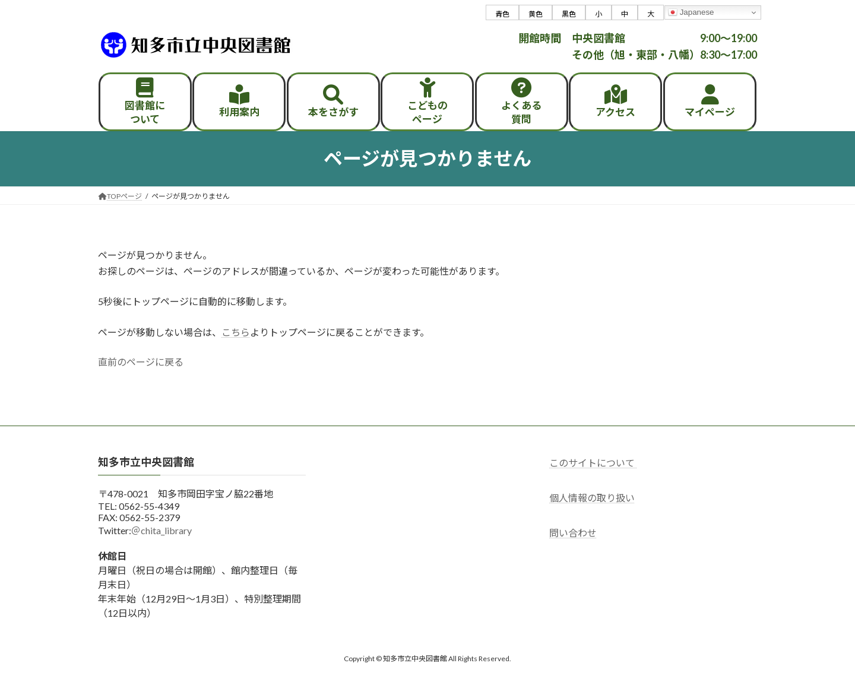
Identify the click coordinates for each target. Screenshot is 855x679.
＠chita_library (161, 530)
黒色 (569, 13)
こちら (235, 332)
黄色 (535, 13)
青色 (502, 13)
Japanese (691, 12)
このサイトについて (592, 462)
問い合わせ (573, 532)
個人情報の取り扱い (592, 497)
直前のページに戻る (140, 361)
